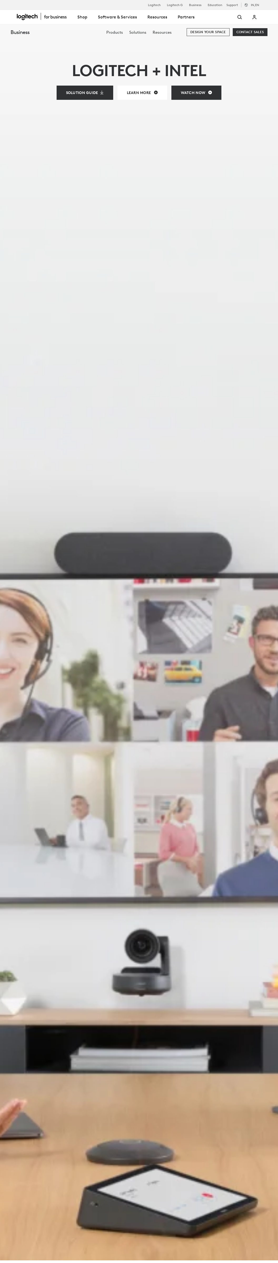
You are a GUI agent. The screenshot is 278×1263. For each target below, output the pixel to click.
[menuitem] (114, 32)
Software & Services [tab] (117, 16)
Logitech (154, 5)
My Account (254, 17)
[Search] (232, 17)
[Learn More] (142, 93)
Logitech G (175, 5)
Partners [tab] (186, 16)
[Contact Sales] (250, 32)
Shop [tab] (82, 16)
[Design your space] (208, 32)
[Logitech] (44, 16)
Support (232, 5)
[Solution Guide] (85, 93)
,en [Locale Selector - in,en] (255, 5)
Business (195, 5)
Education (215, 5)
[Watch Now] (196, 93)
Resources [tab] (157, 16)
